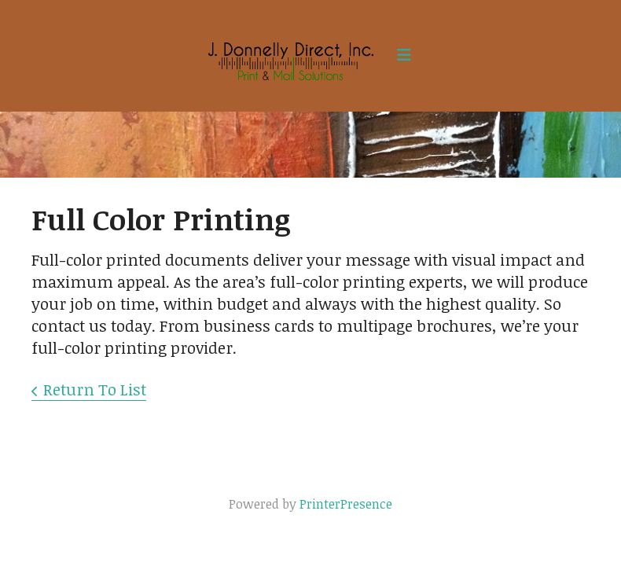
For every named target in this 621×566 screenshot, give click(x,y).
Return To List (94, 389)
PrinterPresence (345, 504)
